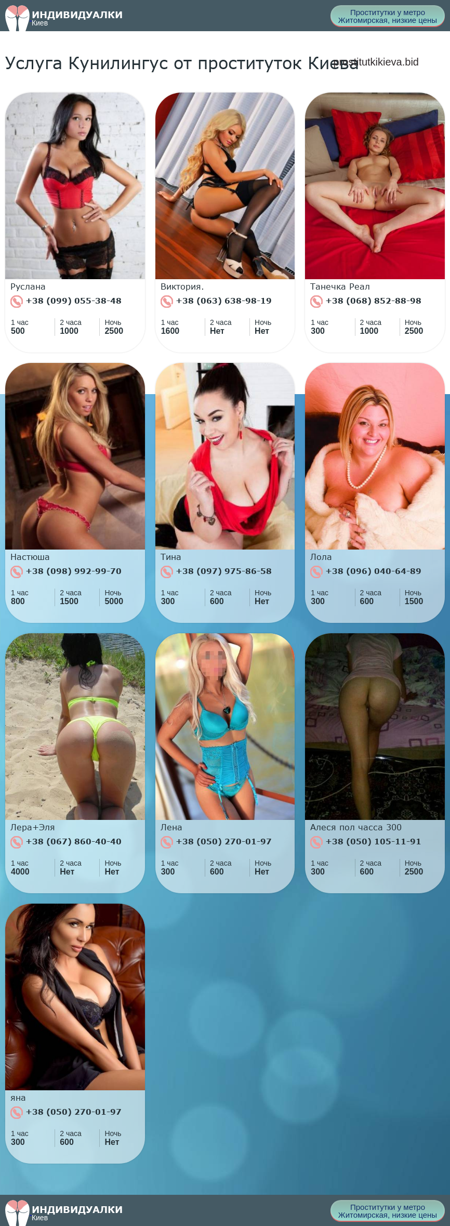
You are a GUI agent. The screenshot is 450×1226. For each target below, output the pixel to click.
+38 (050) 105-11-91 (365, 842)
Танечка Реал (340, 286)
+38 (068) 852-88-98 (365, 301)
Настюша (30, 557)
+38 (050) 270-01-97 (216, 842)
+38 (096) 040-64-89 (365, 572)
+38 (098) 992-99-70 (66, 572)
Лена (171, 827)
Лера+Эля (32, 827)
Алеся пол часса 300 (356, 827)
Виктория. (182, 286)
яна (18, 1097)
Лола (321, 557)
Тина (171, 557)
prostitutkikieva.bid (376, 62)
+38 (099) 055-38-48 (66, 301)
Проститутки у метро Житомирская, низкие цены (387, 16)
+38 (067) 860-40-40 (66, 842)
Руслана (28, 286)
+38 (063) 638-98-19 (216, 301)
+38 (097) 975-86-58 (216, 572)
